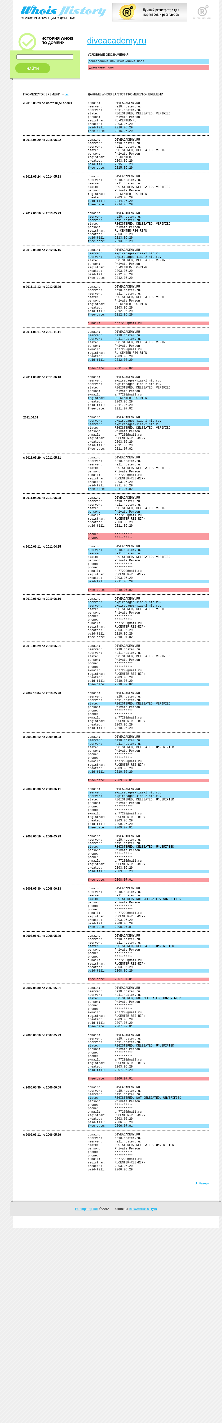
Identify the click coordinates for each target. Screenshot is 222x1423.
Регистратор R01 (87, 1404)
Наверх (202, 1378)
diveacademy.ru (116, 40)
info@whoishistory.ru (143, 1404)
